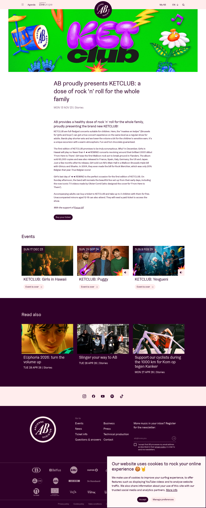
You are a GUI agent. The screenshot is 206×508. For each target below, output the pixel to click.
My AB (163, 4)
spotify (112, 396)
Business (109, 423)
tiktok (121, 396)
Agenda (31, 4)
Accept (142, 499)
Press (107, 428)
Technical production (116, 434)
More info (171, 490)
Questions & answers (88, 439)
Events (79, 423)
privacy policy (160, 447)
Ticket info (81, 434)
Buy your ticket (63, 217)
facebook (93, 396)
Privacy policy (63, 504)
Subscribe (174, 438)
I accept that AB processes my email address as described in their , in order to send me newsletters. (156, 447)
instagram (84, 396)
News (78, 428)
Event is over (33, 286)
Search (183, 5)
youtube (103, 396)
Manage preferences (163, 499)
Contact (108, 439)
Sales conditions (95, 504)
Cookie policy (78, 504)
